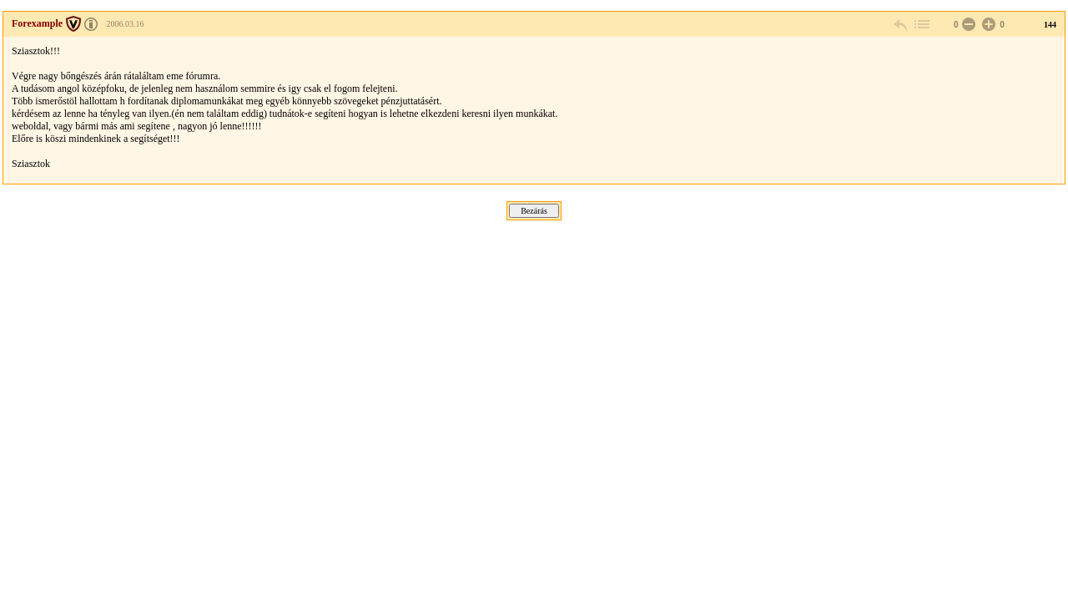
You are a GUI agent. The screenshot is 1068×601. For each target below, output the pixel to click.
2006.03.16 (125, 23)
